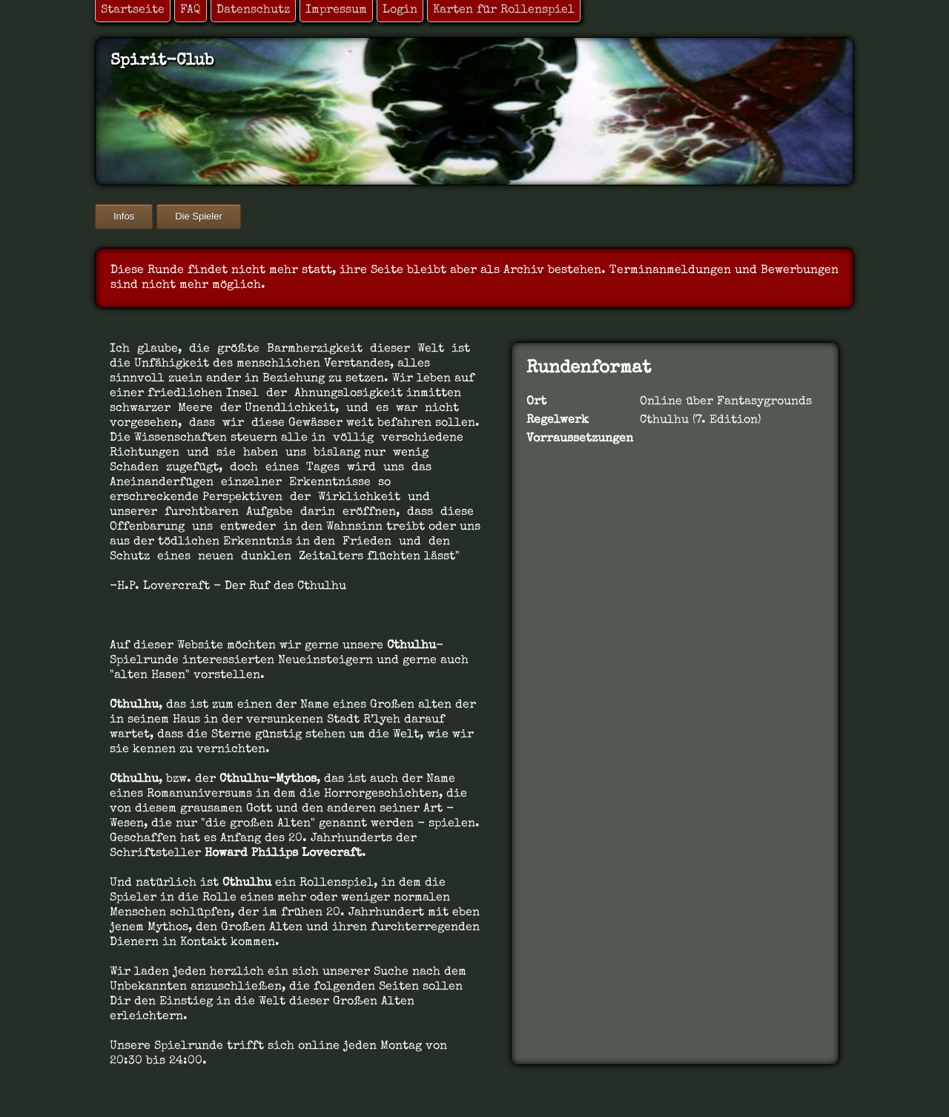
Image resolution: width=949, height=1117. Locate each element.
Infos (123, 216)
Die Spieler (198, 216)
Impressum (336, 10)
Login (400, 10)
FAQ (190, 10)
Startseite (133, 10)
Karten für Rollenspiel (504, 10)
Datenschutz (253, 10)
